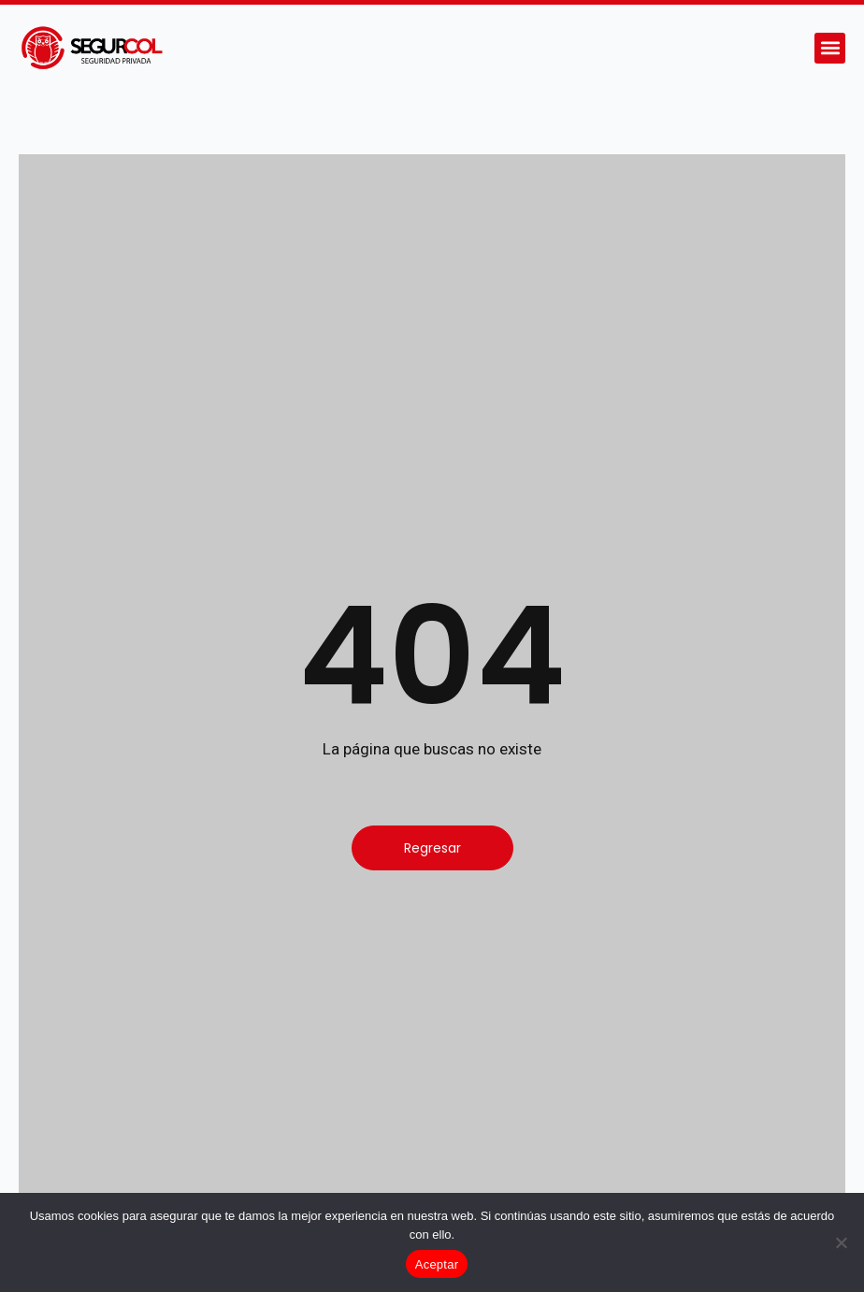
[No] (840, 1242)
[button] (829, 48)
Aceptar (437, 1264)
